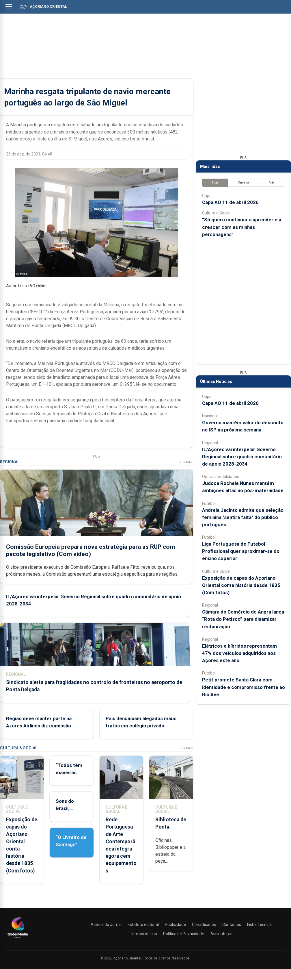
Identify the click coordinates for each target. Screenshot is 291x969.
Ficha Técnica (259, 924)
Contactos (231, 924)
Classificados (204, 924)
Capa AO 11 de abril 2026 (230, 202)
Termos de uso (143, 933)
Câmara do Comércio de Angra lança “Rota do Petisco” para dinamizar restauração (243, 619)
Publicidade (175, 924)
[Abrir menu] (8, 6)
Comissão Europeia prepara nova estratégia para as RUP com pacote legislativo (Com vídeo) (90, 550)
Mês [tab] (272, 182)
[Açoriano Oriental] (17, 939)
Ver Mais (186, 462)
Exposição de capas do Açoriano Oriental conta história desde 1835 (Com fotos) (241, 585)
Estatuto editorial (143, 924)
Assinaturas (221, 933)
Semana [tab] (243, 182)
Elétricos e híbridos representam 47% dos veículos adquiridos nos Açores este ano (239, 653)
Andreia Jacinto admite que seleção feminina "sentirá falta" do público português (242, 517)
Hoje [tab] (215, 182)
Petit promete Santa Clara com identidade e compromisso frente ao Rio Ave (243, 687)
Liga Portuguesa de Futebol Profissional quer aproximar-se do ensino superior (240, 551)
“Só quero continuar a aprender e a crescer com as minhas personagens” (241, 227)
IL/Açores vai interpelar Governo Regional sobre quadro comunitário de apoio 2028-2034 (242, 456)
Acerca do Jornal (106, 924)
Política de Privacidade (183, 933)
